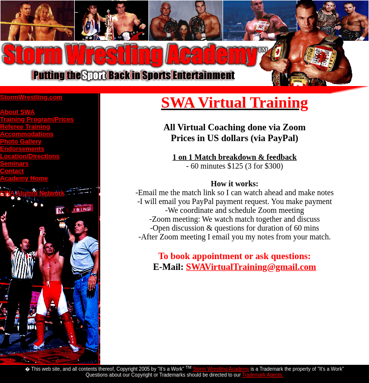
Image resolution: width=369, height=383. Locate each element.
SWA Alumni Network (32, 193)
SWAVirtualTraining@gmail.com (251, 267)
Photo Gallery (21, 141)
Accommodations (27, 134)
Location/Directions (29, 156)
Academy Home (24, 178)
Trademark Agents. (263, 375)
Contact (12, 171)
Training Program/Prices (37, 119)
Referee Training (25, 126)
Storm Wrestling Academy (221, 369)
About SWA (17, 112)
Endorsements (22, 148)
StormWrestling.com (31, 97)
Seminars (14, 163)
